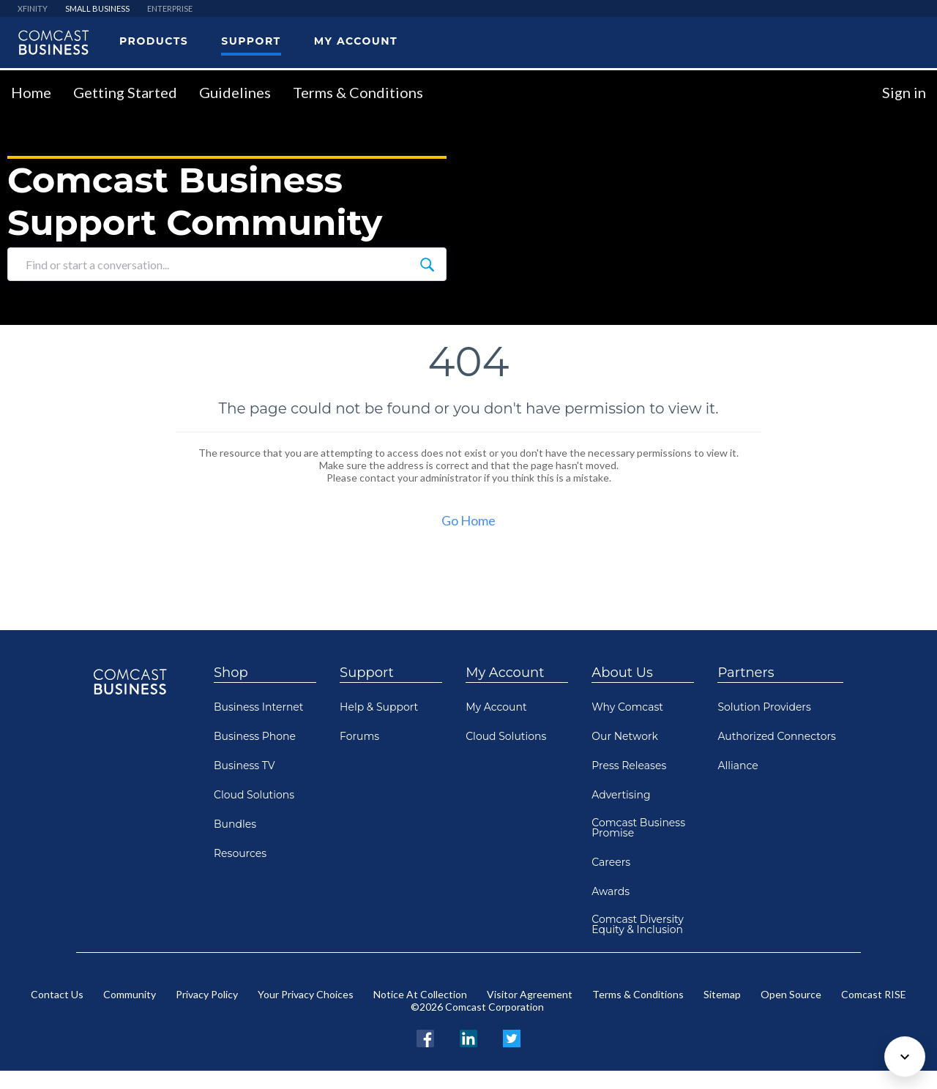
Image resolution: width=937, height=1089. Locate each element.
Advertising (620, 795)
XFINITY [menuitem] (33, 8)
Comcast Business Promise (638, 827)
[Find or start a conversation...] (427, 264)
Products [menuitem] (153, 41)
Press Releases (628, 765)
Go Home (468, 520)
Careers (610, 862)
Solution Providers (763, 707)
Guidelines (235, 92)
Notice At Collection (420, 994)
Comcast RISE (873, 994)
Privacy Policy (207, 994)
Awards (610, 891)
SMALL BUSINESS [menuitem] (97, 8)
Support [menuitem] (250, 41)
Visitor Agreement (529, 994)
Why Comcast (627, 707)
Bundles (235, 824)
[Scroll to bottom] (904, 1056)
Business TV (244, 765)
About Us (622, 672)
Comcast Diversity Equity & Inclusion (637, 924)
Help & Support (379, 707)
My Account (505, 672)
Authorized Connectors (776, 736)
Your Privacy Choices (306, 994)
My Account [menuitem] (355, 41)
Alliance (737, 765)
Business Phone (255, 736)
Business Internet (259, 707)
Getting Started (125, 92)
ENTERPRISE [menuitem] (170, 8)
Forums (359, 736)
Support (367, 672)
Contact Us (57, 994)
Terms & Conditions (358, 92)
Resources (240, 853)
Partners (745, 672)
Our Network (624, 736)
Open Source (791, 994)
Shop (231, 672)
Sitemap (722, 994)
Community (129, 994)
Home (31, 92)
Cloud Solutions (254, 795)
